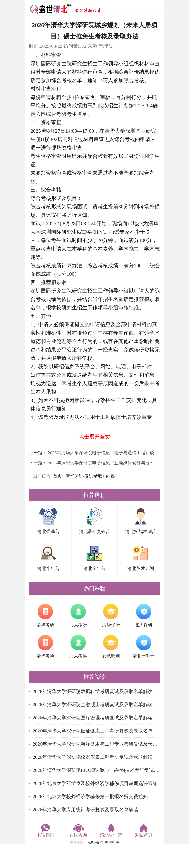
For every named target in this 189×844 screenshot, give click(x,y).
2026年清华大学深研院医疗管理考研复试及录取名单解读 (93, 717)
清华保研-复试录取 (83, 476)
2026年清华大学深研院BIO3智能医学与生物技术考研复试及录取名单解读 (96, 770)
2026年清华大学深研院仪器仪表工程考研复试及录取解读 (93, 757)
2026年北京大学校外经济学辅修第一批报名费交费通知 (90, 796)
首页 (57, 476)
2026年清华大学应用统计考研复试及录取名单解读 (85, 809)
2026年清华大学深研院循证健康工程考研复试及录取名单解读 (96, 731)
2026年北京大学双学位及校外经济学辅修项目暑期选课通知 (95, 783)
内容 (110, 476)
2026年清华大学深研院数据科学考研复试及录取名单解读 (93, 691)
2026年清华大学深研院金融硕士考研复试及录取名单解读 (93, 704)
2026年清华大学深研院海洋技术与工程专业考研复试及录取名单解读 (96, 744)
